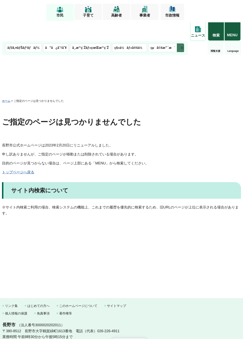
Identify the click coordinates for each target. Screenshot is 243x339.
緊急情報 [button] (233, 29)
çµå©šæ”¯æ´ (162, 27)
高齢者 (116, 15)
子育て (88, 15)
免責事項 (43, 293)
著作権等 (65, 293)
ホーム (6, 80)
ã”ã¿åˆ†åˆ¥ (56, 27)
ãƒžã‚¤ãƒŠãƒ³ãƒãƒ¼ (23, 27)
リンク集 (11, 285)
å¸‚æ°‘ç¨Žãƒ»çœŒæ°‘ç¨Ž (90, 27)
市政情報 (172, 15)
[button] (216, 9)
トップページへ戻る (18, 152)
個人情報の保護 (16, 293)
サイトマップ (116, 285)
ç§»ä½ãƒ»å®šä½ (129, 27)
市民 (60, 15)
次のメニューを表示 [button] (180, 27)
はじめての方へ (38, 285)
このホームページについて (78, 285)
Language (215, 30)
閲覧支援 (198, 30)
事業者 (144, 15)
